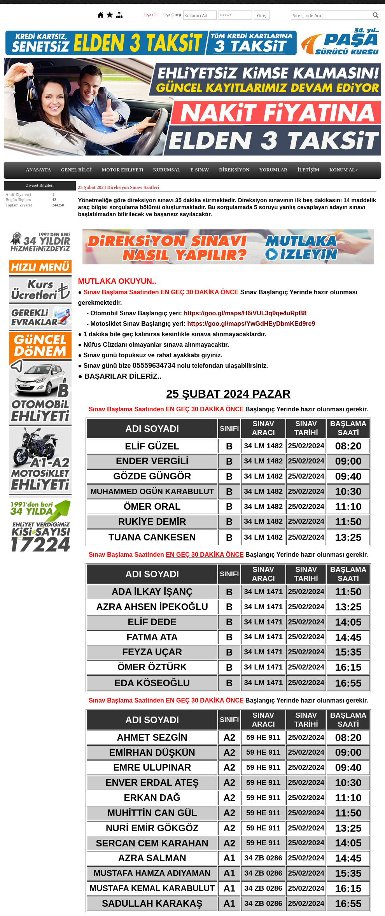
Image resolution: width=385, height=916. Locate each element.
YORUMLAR (273, 170)
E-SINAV (200, 170)
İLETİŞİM (308, 170)
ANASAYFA (38, 170)
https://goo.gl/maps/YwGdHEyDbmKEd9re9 (251, 323)
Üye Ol (150, 14)
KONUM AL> (343, 170)
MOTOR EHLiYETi (122, 170)
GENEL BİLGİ (76, 170)
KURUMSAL (166, 170)
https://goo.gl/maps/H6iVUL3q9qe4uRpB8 (245, 313)
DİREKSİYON (234, 170)
